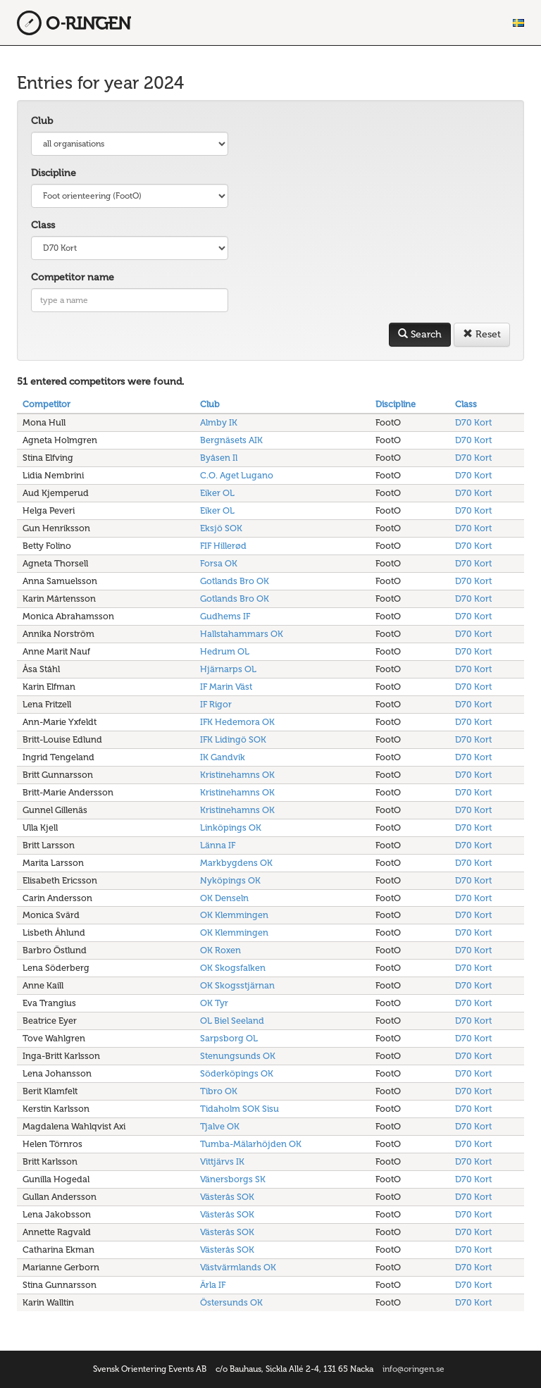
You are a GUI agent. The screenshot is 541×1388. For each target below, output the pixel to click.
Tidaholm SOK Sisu (239, 1108)
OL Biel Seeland (232, 1020)
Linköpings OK (230, 827)
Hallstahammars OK (241, 633)
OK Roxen (220, 950)
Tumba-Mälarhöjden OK (250, 1144)
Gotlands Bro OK (234, 581)
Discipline (53, 173)
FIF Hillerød (223, 545)
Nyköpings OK (230, 880)
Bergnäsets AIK (231, 440)
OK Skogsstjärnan (237, 985)
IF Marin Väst (226, 686)
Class (43, 225)
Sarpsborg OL (229, 1038)
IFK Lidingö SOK (233, 739)
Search (420, 334)
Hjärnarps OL (228, 669)
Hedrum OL (224, 651)
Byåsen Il (218, 457)
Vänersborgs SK (233, 1179)
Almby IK (218, 422)
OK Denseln (224, 898)
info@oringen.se (413, 1369)
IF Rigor (216, 704)
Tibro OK (218, 1091)
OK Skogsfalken (233, 967)
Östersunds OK (231, 1302)
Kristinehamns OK (237, 774)
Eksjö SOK (221, 528)
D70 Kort (473, 422)
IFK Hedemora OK (237, 722)
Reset (482, 334)
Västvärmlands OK (238, 1267)
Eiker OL (217, 493)
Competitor (46, 404)
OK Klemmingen (234, 915)
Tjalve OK (220, 1126)
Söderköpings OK (236, 1073)
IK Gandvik (222, 757)
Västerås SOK (227, 1196)
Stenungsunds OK (237, 1056)
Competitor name (72, 277)
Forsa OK (218, 563)
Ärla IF (212, 1284)
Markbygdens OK (236, 862)
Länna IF (217, 845)
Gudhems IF (225, 616)
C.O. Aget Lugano (236, 475)
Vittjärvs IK (222, 1161)
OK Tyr (214, 1003)
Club (42, 121)
